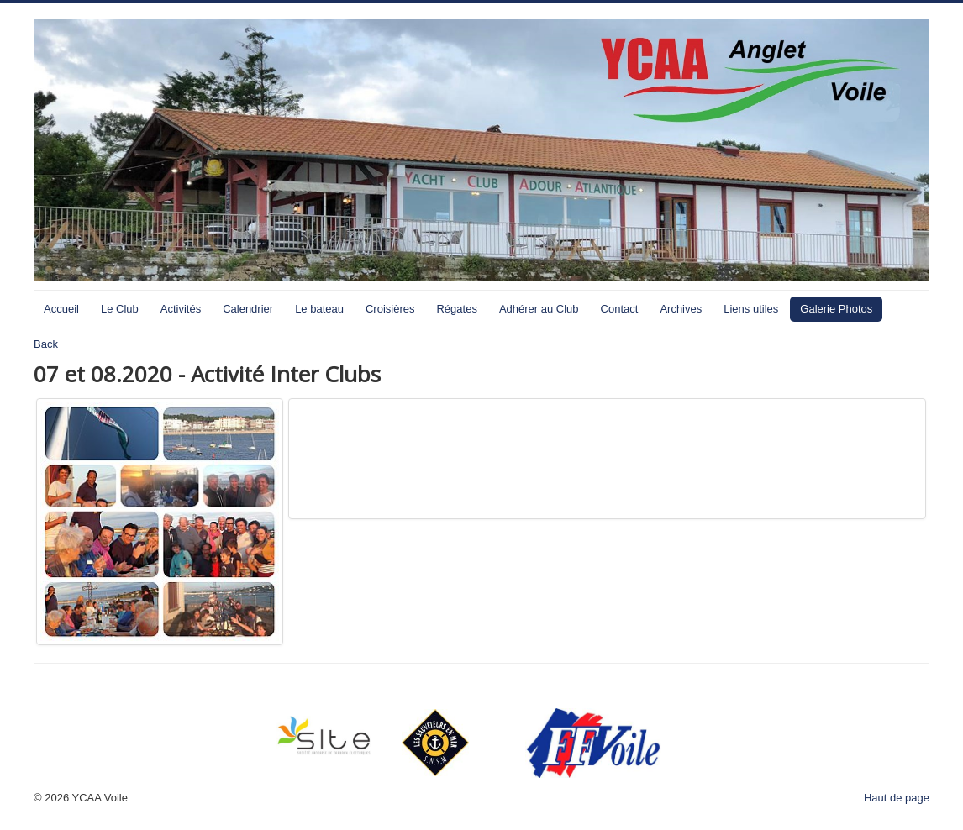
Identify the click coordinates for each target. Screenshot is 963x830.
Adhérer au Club (539, 308)
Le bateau (319, 308)
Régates (456, 308)
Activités (180, 308)
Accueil (61, 308)
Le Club (120, 308)
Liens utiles (751, 308)
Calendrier (248, 308)
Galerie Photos (836, 308)
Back (46, 344)
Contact (620, 308)
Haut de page (896, 797)
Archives (681, 308)
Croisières (390, 308)
